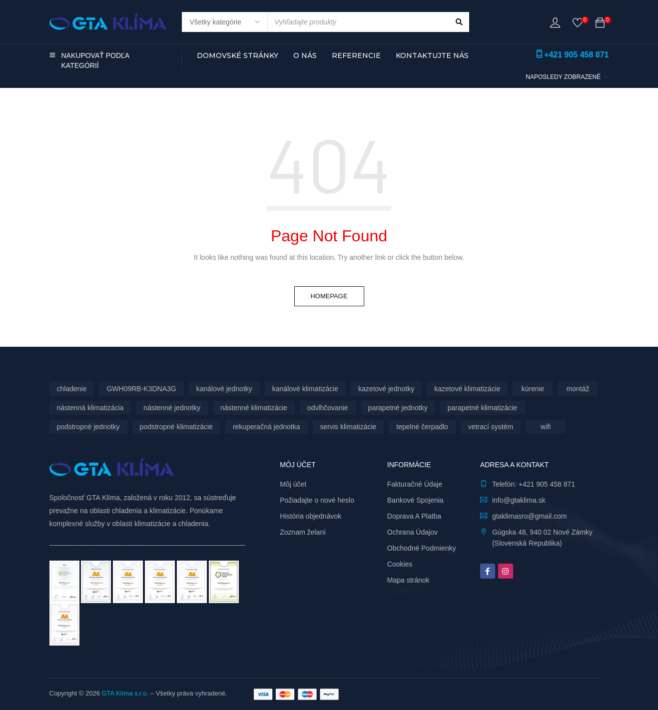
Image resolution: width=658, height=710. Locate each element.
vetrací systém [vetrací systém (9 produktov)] (490, 427)
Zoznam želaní (303, 532)
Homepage (328, 296)
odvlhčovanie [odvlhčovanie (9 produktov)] (327, 408)
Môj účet (293, 484)
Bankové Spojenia (415, 500)
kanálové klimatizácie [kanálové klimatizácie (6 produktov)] (305, 389)
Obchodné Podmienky (421, 548)
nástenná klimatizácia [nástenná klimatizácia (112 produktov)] (90, 408)
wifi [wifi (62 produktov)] (546, 427)
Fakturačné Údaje (415, 484)
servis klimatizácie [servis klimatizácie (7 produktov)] (348, 427)
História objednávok (310, 516)
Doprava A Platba (414, 516)
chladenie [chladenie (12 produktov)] (72, 389)
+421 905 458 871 (576, 54)
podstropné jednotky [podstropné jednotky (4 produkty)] (88, 427)
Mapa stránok (408, 580)
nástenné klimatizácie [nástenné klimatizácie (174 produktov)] (253, 408)
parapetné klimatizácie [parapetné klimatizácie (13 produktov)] (482, 408)
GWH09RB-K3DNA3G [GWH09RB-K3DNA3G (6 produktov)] (141, 389)
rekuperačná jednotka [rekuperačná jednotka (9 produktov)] (266, 427)
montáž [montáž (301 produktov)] (577, 389)
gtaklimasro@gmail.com (529, 516)
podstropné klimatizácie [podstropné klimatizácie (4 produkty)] (176, 427)
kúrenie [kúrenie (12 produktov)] (532, 389)
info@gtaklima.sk (519, 500)
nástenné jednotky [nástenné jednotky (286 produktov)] (171, 408)
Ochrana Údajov (412, 532)
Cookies (400, 564)
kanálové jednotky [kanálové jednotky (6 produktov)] (224, 389)
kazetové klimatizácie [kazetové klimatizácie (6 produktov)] (467, 389)
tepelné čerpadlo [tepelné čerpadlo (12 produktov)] (422, 427)
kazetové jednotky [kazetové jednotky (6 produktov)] (386, 389)
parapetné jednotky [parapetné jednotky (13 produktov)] (398, 408)
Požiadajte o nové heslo (317, 500)
